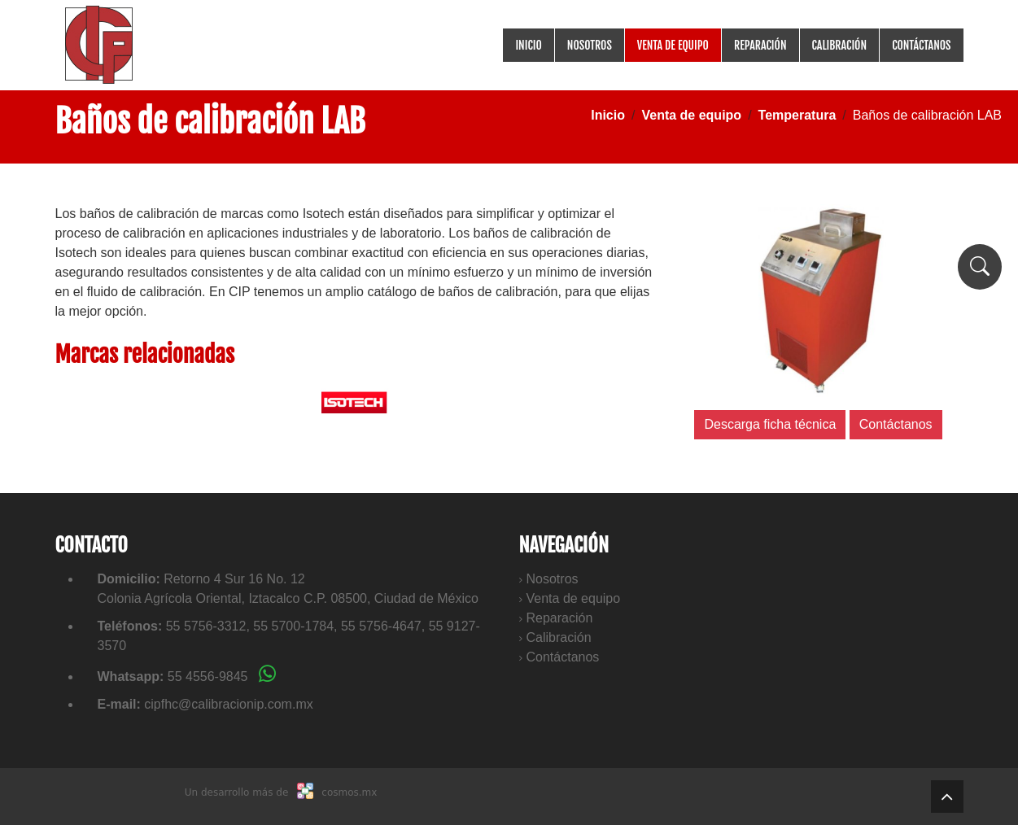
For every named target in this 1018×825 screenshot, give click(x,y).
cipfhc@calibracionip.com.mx (228, 704)
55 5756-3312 (206, 626)
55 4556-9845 (222, 676)
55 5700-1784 (293, 626)
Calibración (839, 45)
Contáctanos (921, 45)
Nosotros (589, 45)
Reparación (760, 45)
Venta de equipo (673, 45)
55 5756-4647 (381, 626)
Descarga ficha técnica (770, 424)
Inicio (528, 45)
